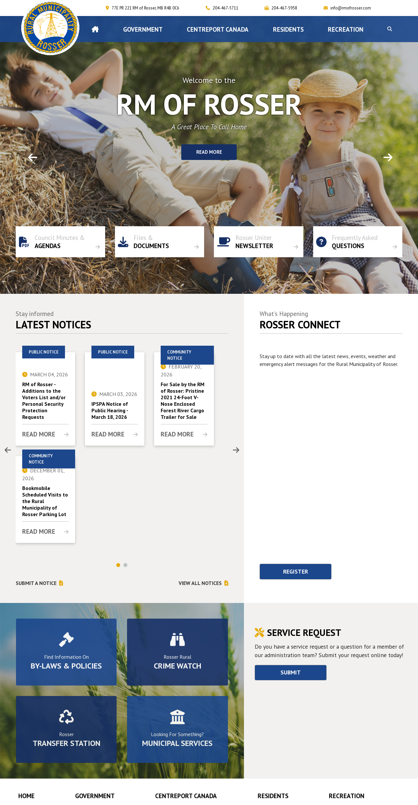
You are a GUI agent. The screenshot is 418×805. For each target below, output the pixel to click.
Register (295, 571)
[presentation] (8, 450)
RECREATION (346, 796)
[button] (389, 29)
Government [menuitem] (143, 29)
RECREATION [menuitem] (345, 29)
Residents (273, 796)
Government (95, 796)
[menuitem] (95, 29)
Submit (291, 672)
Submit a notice (36, 583)
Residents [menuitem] (288, 29)
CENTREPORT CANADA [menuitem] (218, 29)
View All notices (200, 583)
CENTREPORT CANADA (186, 796)
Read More (209, 152)
